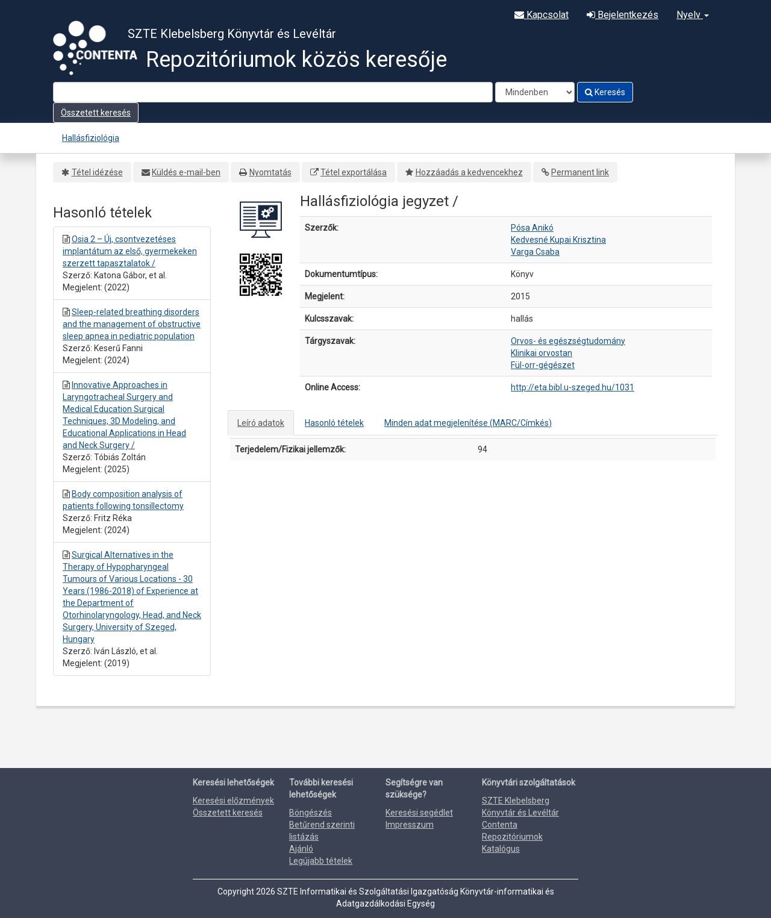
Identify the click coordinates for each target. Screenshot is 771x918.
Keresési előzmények (233, 800)
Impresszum (410, 824)
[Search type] (535, 92)
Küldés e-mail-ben (186, 172)
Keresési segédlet (419, 812)
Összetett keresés (96, 112)
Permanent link (580, 172)
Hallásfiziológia (90, 138)
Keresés (605, 92)
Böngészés (310, 812)
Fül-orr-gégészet (543, 365)
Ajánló (301, 849)
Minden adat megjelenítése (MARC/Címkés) (468, 423)
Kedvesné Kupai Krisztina (558, 240)
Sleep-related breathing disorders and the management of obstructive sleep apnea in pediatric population (132, 324)
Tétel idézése (97, 172)
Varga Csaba (535, 252)
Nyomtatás (270, 172)
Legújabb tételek (320, 861)
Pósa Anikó (532, 228)
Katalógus (501, 849)
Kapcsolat (541, 14)
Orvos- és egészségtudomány (568, 341)
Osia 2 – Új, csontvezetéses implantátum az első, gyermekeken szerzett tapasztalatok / (130, 251)
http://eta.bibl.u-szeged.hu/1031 (572, 387)
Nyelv (692, 14)
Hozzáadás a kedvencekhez (469, 172)
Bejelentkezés (622, 14)
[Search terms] (273, 92)
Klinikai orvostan (541, 353)
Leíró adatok (260, 423)
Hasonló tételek (334, 423)
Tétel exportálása (353, 172)
